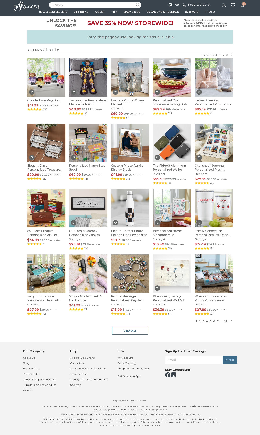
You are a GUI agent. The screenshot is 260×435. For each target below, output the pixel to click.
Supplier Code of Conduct (39, 384)
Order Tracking (127, 363)
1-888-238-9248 (199, 4)
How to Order (79, 374)
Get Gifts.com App (129, 376)
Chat (174, 4)
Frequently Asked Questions (88, 368)
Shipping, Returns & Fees (134, 368)
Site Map (75, 384)
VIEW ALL (130, 330)
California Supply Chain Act (39, 379)
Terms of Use (31, 368)
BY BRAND (191, 12)
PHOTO (210, 12)
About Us (29, 357)
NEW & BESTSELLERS (53, 12)
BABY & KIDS (132, 12)
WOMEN (99, 12)
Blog (26, 363)
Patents (28, 390)
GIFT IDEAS (80, 12)
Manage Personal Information (89, 379)
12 (226, 54)
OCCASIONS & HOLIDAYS (163, 12)
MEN (115, 12)
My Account (125, 357)
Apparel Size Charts (82, 357)
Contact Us (77, 363)
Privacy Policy (31, 374)
